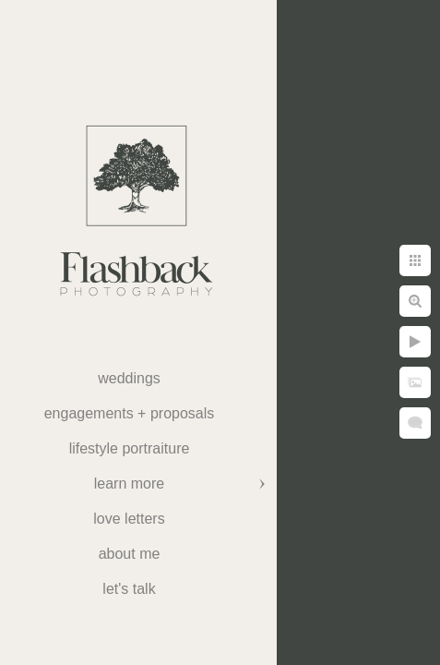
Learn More (129, 483)
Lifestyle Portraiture (129, 448)
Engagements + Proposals (129, 413)
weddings (129, 378)
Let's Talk (128, 589)
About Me (130, 554)
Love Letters (128, 518)
